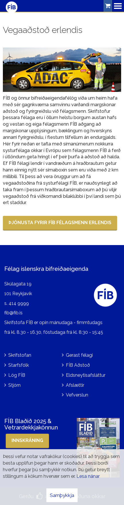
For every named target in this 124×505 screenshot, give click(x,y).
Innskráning (27, 440)
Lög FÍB (16, 375)
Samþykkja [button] (62, 495)
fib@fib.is (13, 312)
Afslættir (75, 385)
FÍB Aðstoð (78, 365)
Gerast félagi (79, 355)
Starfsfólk (18, 365)
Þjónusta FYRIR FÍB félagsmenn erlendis (60, 222)
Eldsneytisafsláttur (85, 375)
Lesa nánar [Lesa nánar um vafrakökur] (88, 476)
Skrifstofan (19, 355)
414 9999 (19, 303)
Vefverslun (77, 395)
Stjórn (14, 385)
